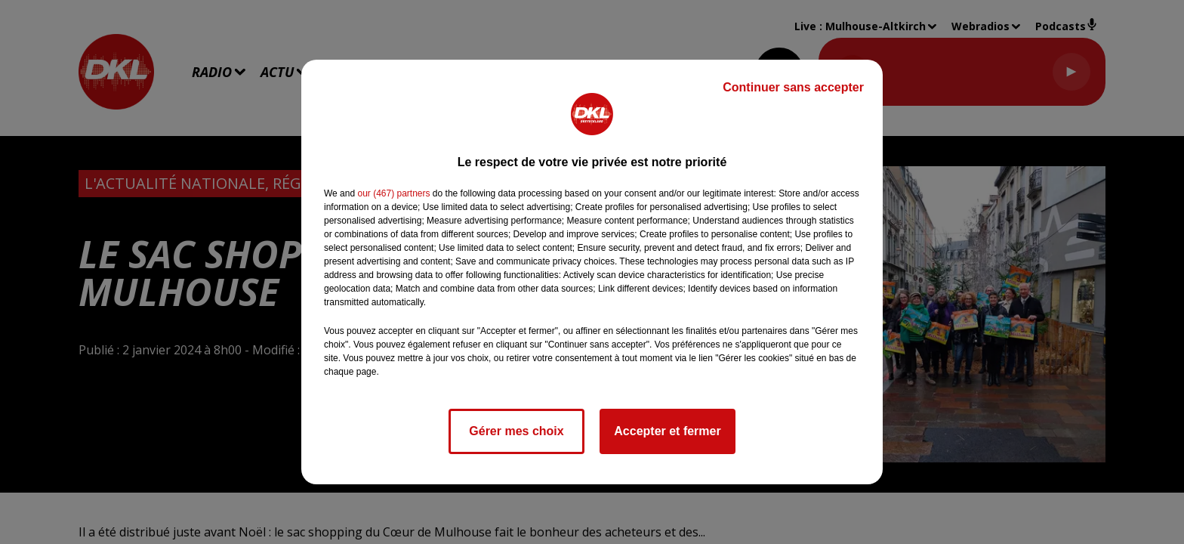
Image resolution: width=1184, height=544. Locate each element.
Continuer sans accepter (793, 87)
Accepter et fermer (667, 431)
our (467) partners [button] (393, 193)
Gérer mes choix (516, 431)
